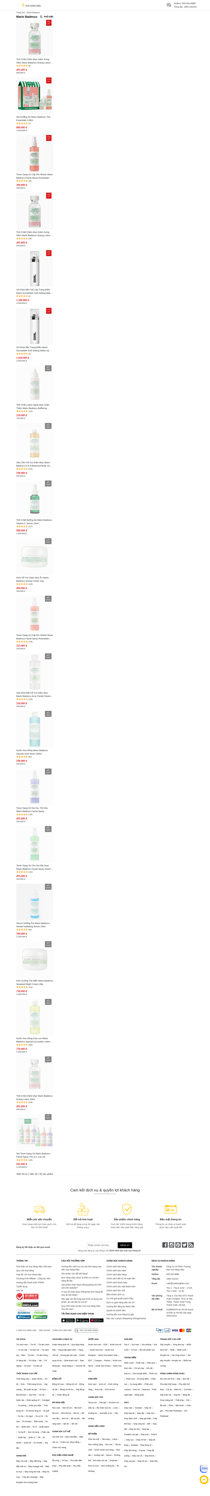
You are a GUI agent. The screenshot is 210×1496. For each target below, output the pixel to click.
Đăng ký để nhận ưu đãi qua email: (33, 1247)
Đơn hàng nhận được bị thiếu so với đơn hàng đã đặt (80, 1279)
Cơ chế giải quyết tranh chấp (119, 1298)
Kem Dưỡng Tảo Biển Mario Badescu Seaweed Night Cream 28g (34, 982)
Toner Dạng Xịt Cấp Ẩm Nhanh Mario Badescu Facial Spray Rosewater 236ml (34, 637)
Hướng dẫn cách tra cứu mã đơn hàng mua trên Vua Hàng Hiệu (81, 1268)
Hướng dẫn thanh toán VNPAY (30, 1282)
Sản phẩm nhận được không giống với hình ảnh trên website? (81, 1286)
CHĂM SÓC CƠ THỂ (61, 1431)
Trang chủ (20, 12)
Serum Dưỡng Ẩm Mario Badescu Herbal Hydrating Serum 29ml (33, 925)
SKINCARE (21, 1456)
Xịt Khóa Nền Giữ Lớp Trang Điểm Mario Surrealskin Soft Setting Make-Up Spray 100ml (34, 291)
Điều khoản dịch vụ (115, 1294)
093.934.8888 (189, 3)
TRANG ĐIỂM (130, 1357)
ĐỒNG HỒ (56, 1379)
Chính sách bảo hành (116, 1270)
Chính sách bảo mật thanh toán (120, 1286)
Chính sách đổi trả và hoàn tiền (120, 1278)
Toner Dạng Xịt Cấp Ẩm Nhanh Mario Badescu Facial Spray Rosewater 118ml (34, 176)
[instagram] (171, 1245)
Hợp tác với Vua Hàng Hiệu (29, 1274)
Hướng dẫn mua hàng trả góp (120, 1314)
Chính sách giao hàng (116, 1274)
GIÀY (126, 1402)
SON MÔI (128, 1339)
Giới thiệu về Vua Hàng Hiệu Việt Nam (34, 1266)
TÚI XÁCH (20, 1339)
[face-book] (165, 1245)
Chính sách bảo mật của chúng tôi (124, 1250)
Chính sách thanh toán (116, 1282)
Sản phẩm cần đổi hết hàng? (74, 1273)
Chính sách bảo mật (115, 1290)
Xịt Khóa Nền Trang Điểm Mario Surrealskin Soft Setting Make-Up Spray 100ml (32, 349)
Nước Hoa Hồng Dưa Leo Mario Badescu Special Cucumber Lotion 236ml (33, 1040)
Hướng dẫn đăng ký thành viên (120, 1306)
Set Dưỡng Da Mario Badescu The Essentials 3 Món (33, 119)
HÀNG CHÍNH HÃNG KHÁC (172, 1373)
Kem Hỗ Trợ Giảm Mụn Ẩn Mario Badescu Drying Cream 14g (32, 579)
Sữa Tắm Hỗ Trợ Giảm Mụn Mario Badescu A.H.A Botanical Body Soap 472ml (34, 464)
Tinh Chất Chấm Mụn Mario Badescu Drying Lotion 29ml (34, 1097)
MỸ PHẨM (92, 1434)
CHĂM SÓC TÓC (95, 1397)
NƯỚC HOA (93, 1339)
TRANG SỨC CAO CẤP (170, 1339)
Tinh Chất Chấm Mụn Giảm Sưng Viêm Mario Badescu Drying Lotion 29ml (33, 61)
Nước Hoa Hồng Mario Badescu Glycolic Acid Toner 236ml (32, 752)
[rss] (191, 1245)
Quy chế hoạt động (25, 1270)
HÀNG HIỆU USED (96, 1426)
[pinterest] (178, 1245)
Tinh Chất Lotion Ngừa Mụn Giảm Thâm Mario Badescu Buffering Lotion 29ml (33, 406)
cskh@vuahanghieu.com (177, 1283)
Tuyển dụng (21, 1286)
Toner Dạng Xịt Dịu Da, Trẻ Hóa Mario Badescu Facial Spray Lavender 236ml (32, 810)
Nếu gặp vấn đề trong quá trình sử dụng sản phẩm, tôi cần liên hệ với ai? (81, 1300)
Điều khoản (44, 1330)
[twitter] (184, 1245)
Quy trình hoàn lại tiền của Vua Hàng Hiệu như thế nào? (80, 1307)
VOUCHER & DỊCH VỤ (62, 1339)
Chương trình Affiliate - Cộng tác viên (33, 1278)
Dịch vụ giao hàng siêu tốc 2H (120, 1302)
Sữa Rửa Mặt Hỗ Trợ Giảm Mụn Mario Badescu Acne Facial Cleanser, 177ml (34, 695)
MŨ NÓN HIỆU (58, 1402)
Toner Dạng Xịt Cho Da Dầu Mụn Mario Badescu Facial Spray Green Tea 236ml (33, 867)
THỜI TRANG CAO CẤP (26, 1373)
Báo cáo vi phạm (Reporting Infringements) (126, 1318)
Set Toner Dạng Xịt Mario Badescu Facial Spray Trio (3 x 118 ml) (33, 1155)
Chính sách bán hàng (116, 1266)
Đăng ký (125, 1245)
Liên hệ (19, 1290)
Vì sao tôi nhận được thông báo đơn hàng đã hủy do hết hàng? (82, 1293)
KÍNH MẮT (92, 1379)
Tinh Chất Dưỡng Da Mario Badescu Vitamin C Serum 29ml (34, 522)
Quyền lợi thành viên (116, 1310)
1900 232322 (190, 6)
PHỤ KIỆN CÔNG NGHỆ (62, 1455)
